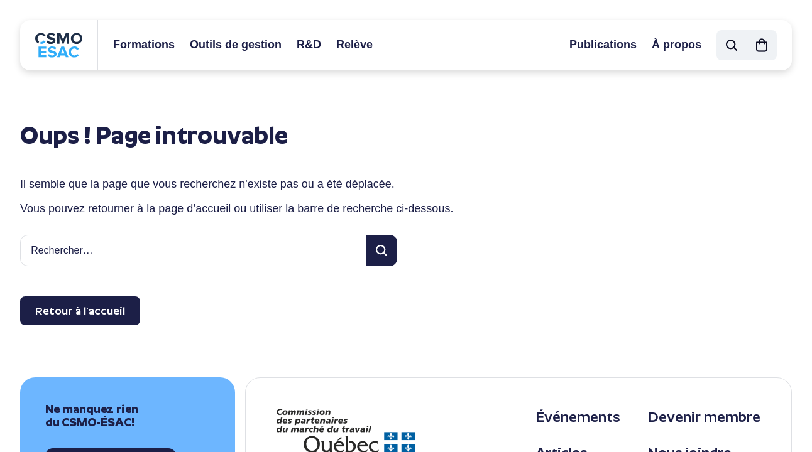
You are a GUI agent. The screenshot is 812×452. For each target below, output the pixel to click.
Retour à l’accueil (80, 310)
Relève (354, 44)
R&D (309, 44)
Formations (144, 44)
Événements (577, 417)
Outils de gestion (236, 44)
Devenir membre (704, 417)
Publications (603, 44)
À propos (676, 44)
